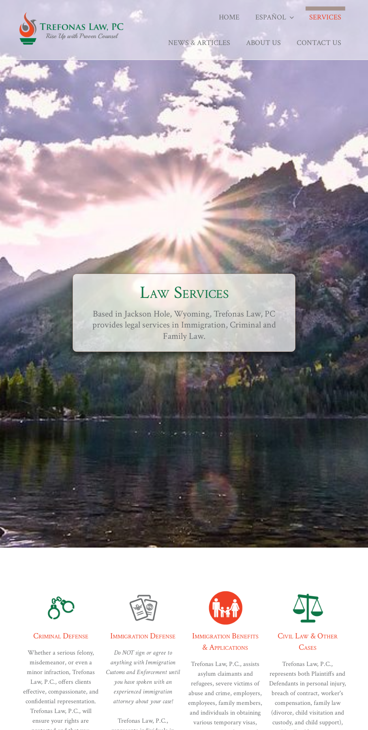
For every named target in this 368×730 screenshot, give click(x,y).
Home (229, 17)
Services (325, 17)
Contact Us (319, 42)
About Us (263, 42)
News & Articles (199, 42)
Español (275, 17)
